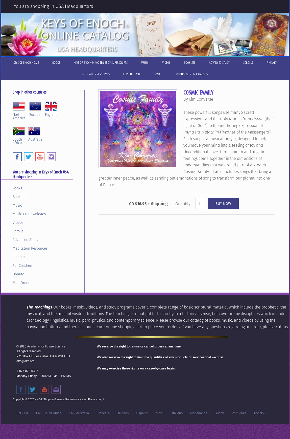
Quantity (182, 204)
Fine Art (19, 256)
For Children (22, 265)
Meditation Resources (30, 248)
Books (17, 188)
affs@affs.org (25, 361)
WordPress (88, 399)
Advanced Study (25, 239)
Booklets (20, 196)
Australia (35, 133)
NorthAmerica (19, 110)
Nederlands (198, 413)
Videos (18, 222)
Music (17, 205)
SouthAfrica (19, 135)
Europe (35, 108)
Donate (18, 274)
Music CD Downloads (29, 213)
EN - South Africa (48, 413)
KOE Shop (43, 399)
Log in (101, 399)
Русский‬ (260, 413)
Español (142, 413)
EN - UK (22, 413)
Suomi (219, 413)
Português (239, 413)
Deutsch (123, 413)
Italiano (177, 413)
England (51, 108)
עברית (160, 413)
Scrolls (18, 231)
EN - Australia (79, 413)
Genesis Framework (66, 399)
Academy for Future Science (46, 346)
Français (102, 413)
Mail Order (21, 282)
